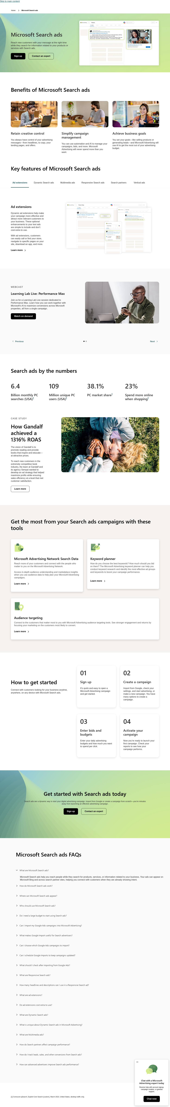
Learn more (20, 489)
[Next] (154, 341)
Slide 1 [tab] (84, 341)
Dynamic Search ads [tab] (44, 182)
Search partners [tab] (118, 182)
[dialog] (152, 1082)
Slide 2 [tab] (86, 341)
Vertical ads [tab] (139, 182)
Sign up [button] (19, 57)
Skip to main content (10, 1)
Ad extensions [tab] (19, 182)
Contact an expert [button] (41, 56)
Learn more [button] (17, 250)
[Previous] (18, 341)
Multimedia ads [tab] (67, 182)
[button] (137, 1062)
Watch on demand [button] (24, 317)
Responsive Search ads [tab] (93, 182)
